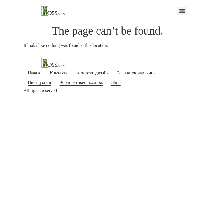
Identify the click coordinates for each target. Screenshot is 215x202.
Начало (34, 72)
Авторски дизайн (92, 72)
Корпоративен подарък (81, 82)
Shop (116, 82)
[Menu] (182, 11)
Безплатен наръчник (136, 72)
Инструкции (39, 82)
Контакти (59, 72)
